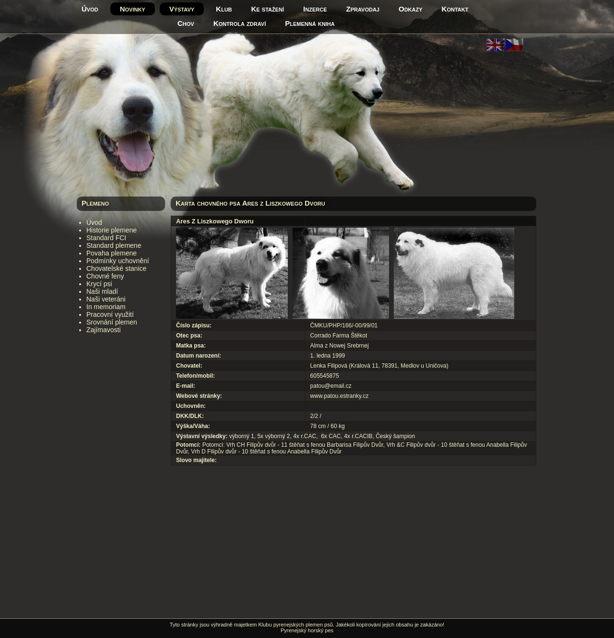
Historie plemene (111, 230)
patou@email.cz (331, 386)
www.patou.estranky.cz (339, 396)
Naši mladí (102, 291)
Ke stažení (267, 9)
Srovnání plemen (111, 322)
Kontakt (455, 9)
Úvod (90, 9)
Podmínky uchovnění (117, 261)
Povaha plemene (111, 253)
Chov (185, 23)
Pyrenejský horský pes (307, 630)
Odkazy (411, 9)
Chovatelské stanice (116, 268)
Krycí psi (99, 284)
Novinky (132, 9)
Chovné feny (105, 276)
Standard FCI (106, 238)
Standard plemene (113, 245)
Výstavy (181, 9)
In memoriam (106, 307)
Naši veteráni (106, 299)
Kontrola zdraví (239, 23)
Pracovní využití (110, 314)
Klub (224, 9)
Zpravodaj (362, 9)
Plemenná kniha (309, 23)
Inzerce (315, 9)
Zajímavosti (103, 330)
